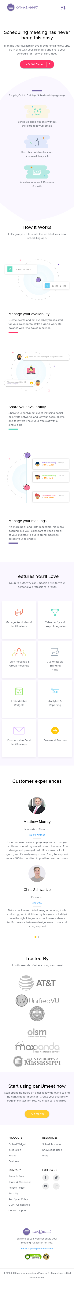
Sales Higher (37, 834)
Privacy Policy (16, 1188)
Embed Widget (17, 1144)
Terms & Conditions (20, 1182)
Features (14, 1161)
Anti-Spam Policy (18, 1199)
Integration (15, 1150)
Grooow (37, 902)
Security (13, 1193)
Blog (45, 1155)
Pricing (13, 1155)
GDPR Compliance (19, 1205)
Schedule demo (51, 1144)
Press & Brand (17, 1176)
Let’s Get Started (37, 64)
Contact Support (18, 1210)
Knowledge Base (52, 1150)
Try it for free (37, 1114)
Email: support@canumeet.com (37, 1248)
